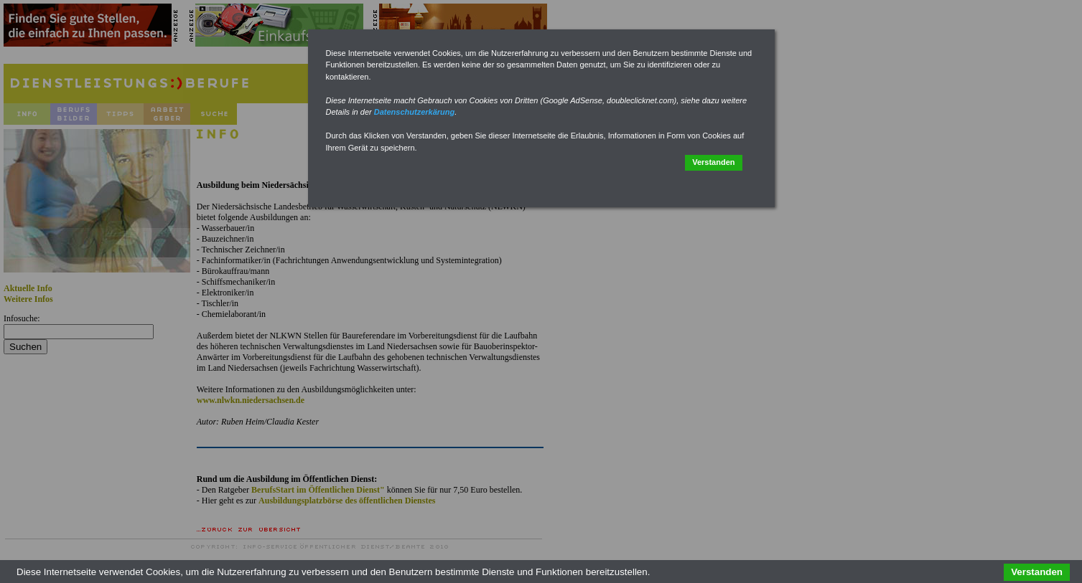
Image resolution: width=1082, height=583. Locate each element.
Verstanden (713, 162)
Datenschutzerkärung (414, 112)
